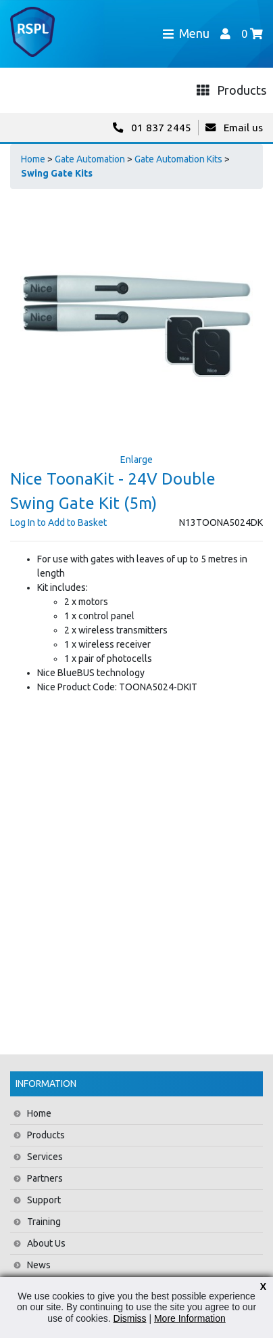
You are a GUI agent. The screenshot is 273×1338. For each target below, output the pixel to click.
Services (45, 1156)
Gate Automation (90, 159)
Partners (45, 1178)
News (39, 1264)
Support (44, 1200)
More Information (190, 1318)
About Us (46, 1243)
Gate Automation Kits (178, 159)
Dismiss (130, 1318)
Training (44, 1221)
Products (46, 1135)
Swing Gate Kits (57, 173)
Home (33, 159)
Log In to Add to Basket (58, 522)
